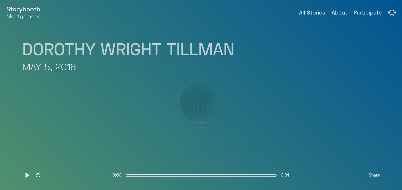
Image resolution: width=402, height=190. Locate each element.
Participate (368, 13)
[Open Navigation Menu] (392, 12)
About (339, 13)
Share (374, 175)
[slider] (201, 175)
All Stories (312, 13)
